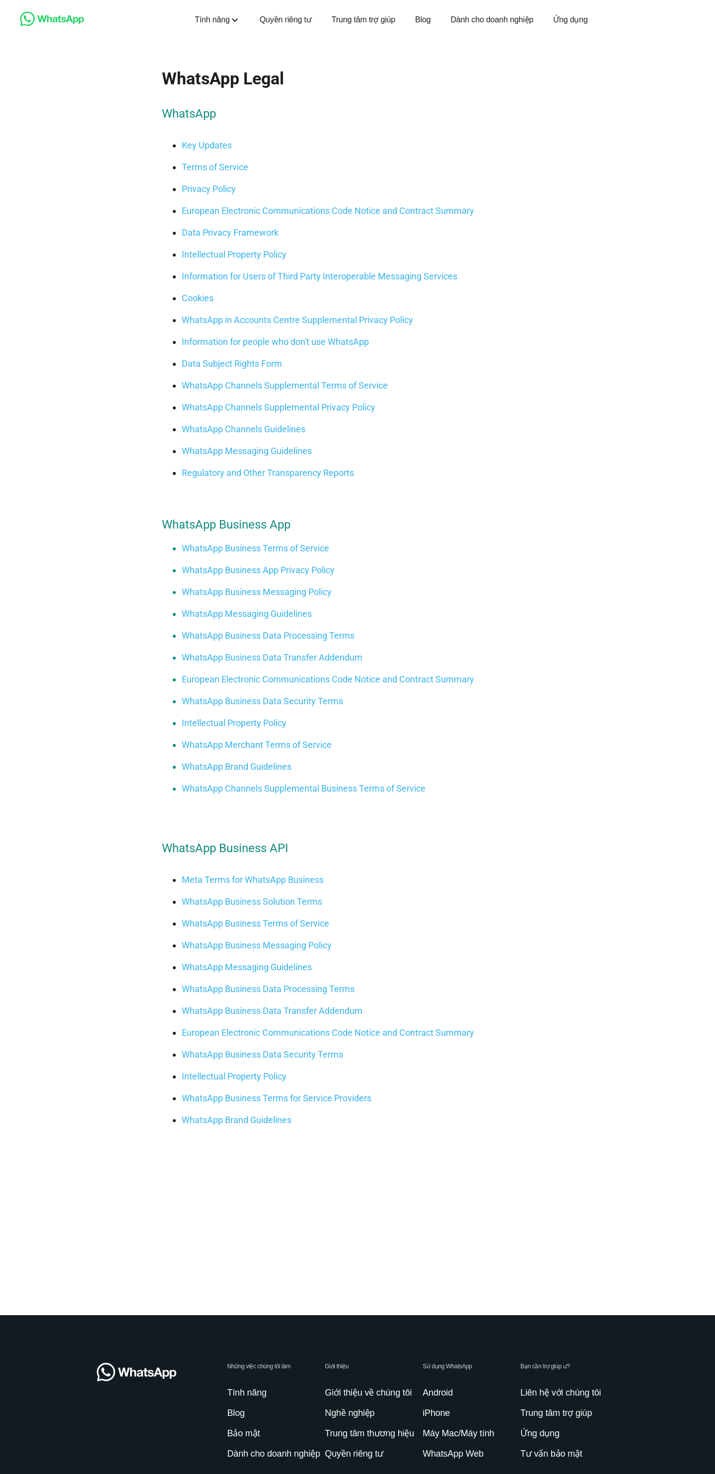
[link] (52, 23)
